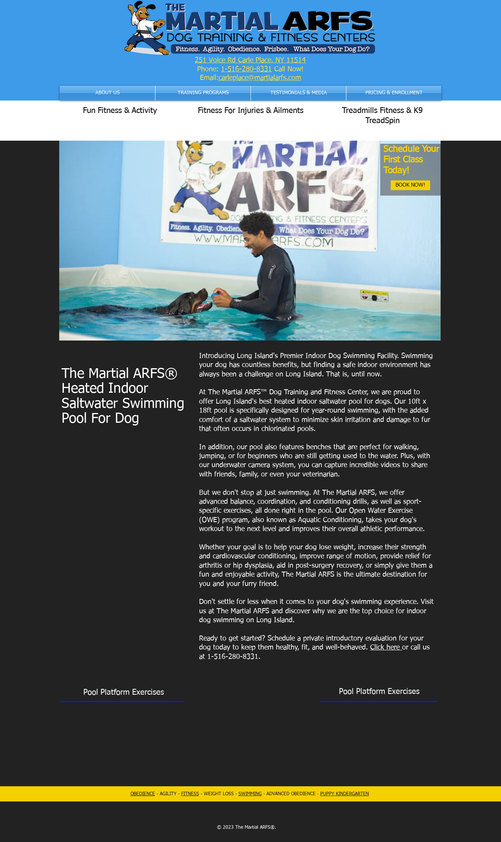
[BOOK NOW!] (410, 185)
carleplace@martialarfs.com (260, 77)
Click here (386, 647)
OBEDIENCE (143, 794)
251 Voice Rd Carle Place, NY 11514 (250, 60)
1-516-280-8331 (246, 69)
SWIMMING (250, 794)
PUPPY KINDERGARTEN (344, 794)
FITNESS (190, 794)
